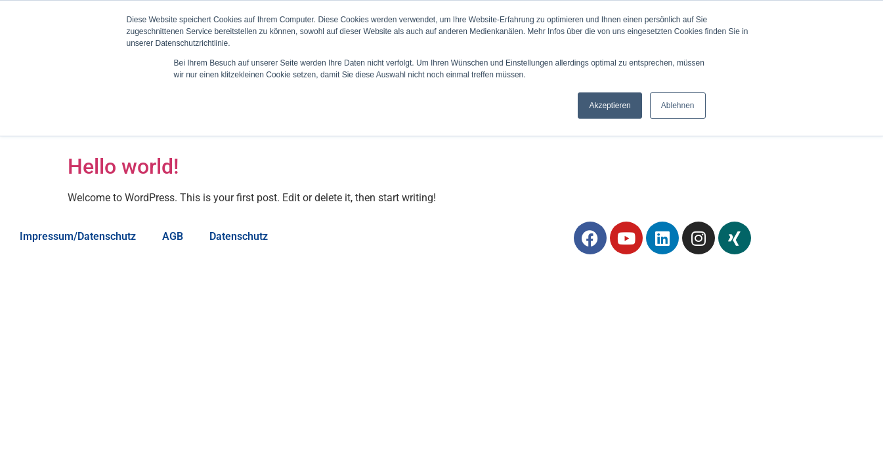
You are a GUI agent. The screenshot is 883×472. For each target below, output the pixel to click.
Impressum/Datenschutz (78, 236)
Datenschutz (238, 236)
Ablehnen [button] (678, 105)
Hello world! (123, 166)
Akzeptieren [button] (609, 105)
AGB (172, 236)
